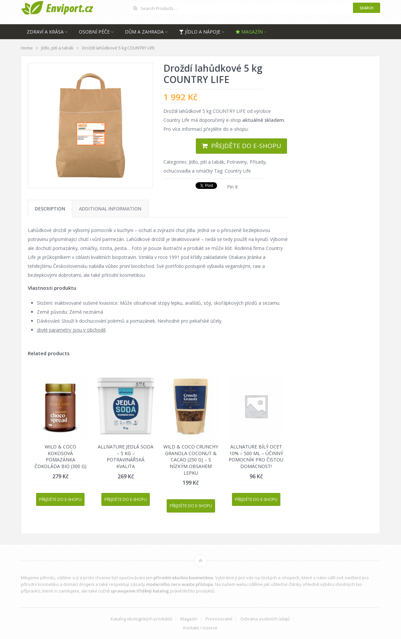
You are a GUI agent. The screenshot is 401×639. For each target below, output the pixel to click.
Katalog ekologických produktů (141, 619)
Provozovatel (218, 619)
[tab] (50, 208)
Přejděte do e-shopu (246, 145)
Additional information (110, 208)
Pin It (232, 187)
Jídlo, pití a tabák (206, 162)
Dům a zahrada (144, 32)
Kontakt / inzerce (200, 628)
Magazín (249, 32)
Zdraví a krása (45, 32)
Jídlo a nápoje (199, 32)
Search (366, 7)
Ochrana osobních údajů (265, 619)
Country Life (238, 171)
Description (50, 208)
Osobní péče (94, 32)
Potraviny (237, 162)
